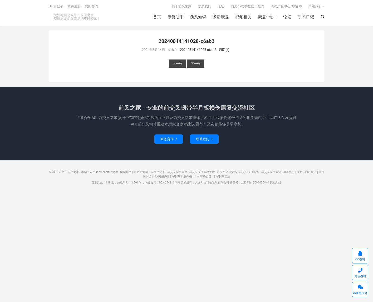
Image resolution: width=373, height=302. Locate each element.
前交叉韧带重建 (177, 172)
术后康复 (221, 17)
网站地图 (126, 172)
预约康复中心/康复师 (286, 6)
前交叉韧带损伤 (227, 172)
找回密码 (91, 6)
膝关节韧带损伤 (306, 172)
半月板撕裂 (160, 176)
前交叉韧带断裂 (249, 172)
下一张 (196, 63)
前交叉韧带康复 (271, 172)
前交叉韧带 (158, 172)
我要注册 (74, 6)
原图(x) (224, 50)
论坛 (287, 17)
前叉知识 (198, 17)
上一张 (177, 63)
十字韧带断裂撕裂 (180, 176)
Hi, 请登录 (56, 6)
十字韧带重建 (221, 176)
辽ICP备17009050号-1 (255, 182)
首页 (157, 17)
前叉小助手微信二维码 (247, 6)
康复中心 (266, 17)
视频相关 (243, 17)
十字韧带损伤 (202, 176)
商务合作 (168, 139)
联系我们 (204, 6)
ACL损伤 (288, 172)
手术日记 (306, 17)
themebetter (104, 172)
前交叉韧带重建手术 (202, 172)
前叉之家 (73, 172)
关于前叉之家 (181, 6)
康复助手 (175, 17)
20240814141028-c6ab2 (198, 50)
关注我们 (315, 6)
